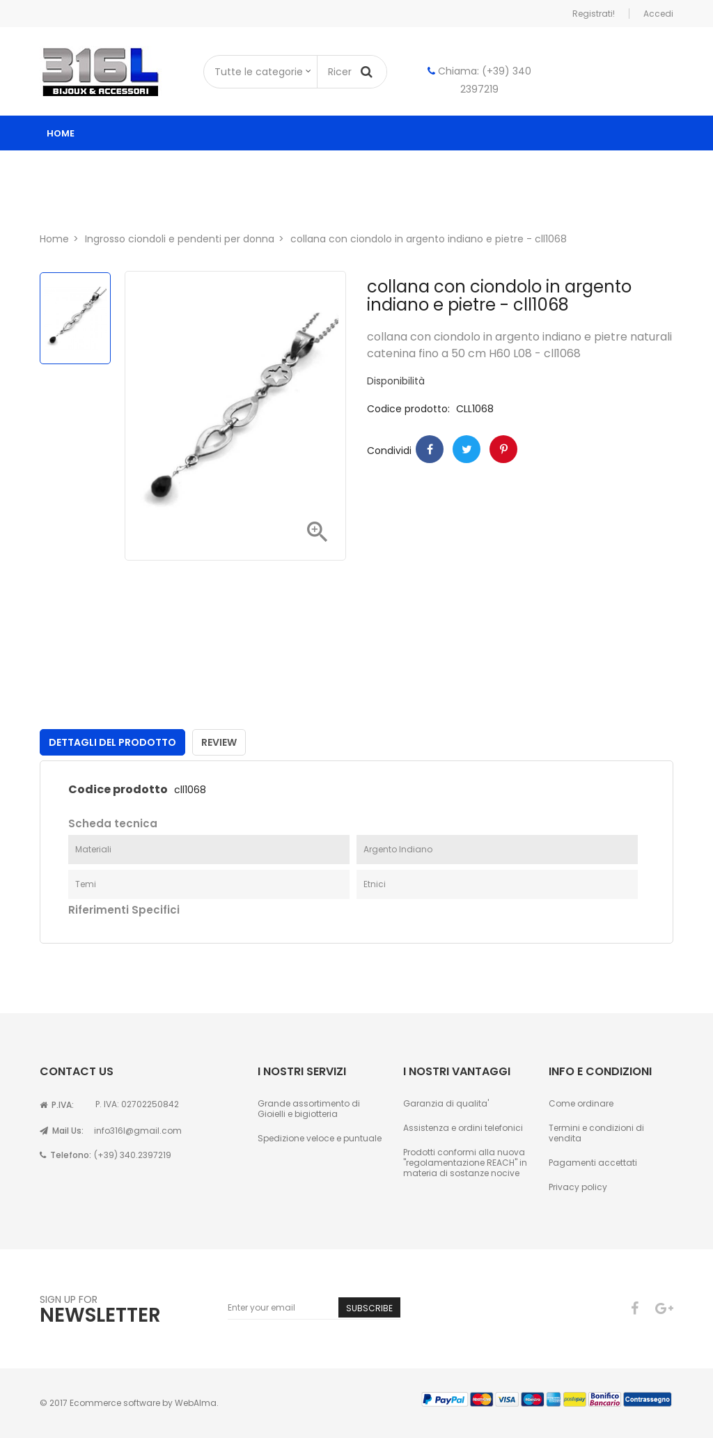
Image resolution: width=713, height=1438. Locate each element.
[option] (75, 318)
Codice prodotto (118, 789)
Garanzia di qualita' (446, 1103)
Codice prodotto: (408, 409)
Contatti (166, 203)
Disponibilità (396, 381)
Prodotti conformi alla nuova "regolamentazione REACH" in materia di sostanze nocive (465, 1162)
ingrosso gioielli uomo (416, 168)
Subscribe (369, 1308)
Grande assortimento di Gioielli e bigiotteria (309, 1108)
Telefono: (65, 1155)
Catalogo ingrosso (114, 168)
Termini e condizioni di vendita (596, 1133)
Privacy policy (578, 1187)
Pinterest (503, 449)
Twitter (466, 449)
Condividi (430, 449)
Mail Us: (62, 1130)
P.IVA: (57, 1105)
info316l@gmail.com (138, 1130)
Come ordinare (581, 1103)
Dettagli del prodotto (112, 742)
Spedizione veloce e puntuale (320, 1138)
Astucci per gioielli (558, 168)
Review (219, 742)
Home (61, 133)
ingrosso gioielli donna (261, 168)
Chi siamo (86, 203)
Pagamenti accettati (593, 1163)
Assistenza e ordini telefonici (463, 1128)
